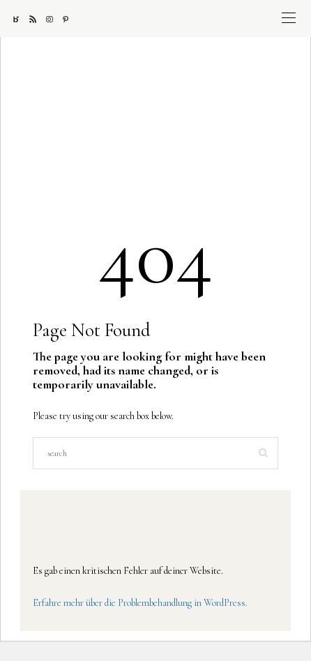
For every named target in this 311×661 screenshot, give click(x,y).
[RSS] (37, 19)
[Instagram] (54, 19)
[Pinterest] (70, 19)
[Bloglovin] (21, 19)
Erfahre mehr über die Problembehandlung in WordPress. (140, 603)
